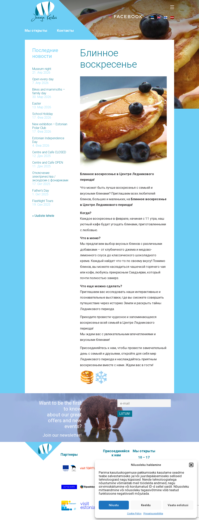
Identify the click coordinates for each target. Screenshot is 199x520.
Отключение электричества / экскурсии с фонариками (50, 176)
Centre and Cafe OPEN (47, 162)
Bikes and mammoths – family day (48, 91)
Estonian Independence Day (48, 140)
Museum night (41, 69)
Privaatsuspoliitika (153, 513)
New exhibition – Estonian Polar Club (49, 126)
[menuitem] (152, 17)
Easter (36, 103)
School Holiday (42, 114)
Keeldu (146, 505)
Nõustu (114, 505)
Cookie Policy (134, 513)
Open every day (43, 79)
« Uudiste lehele (43, 216)
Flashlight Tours (42, 201)
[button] (191, 465)
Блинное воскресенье (108, 58)
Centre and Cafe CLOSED (49, 152)
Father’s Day (40, 190)
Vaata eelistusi (178, 505)
